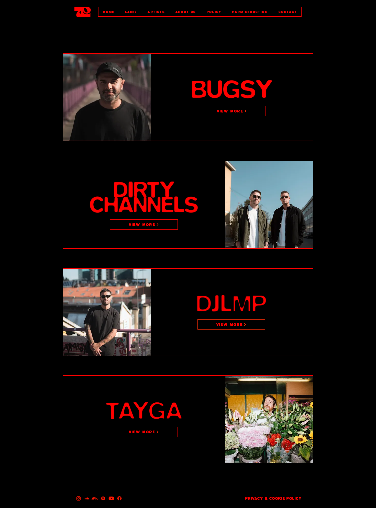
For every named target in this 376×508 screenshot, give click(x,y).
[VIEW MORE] (232, 111)
